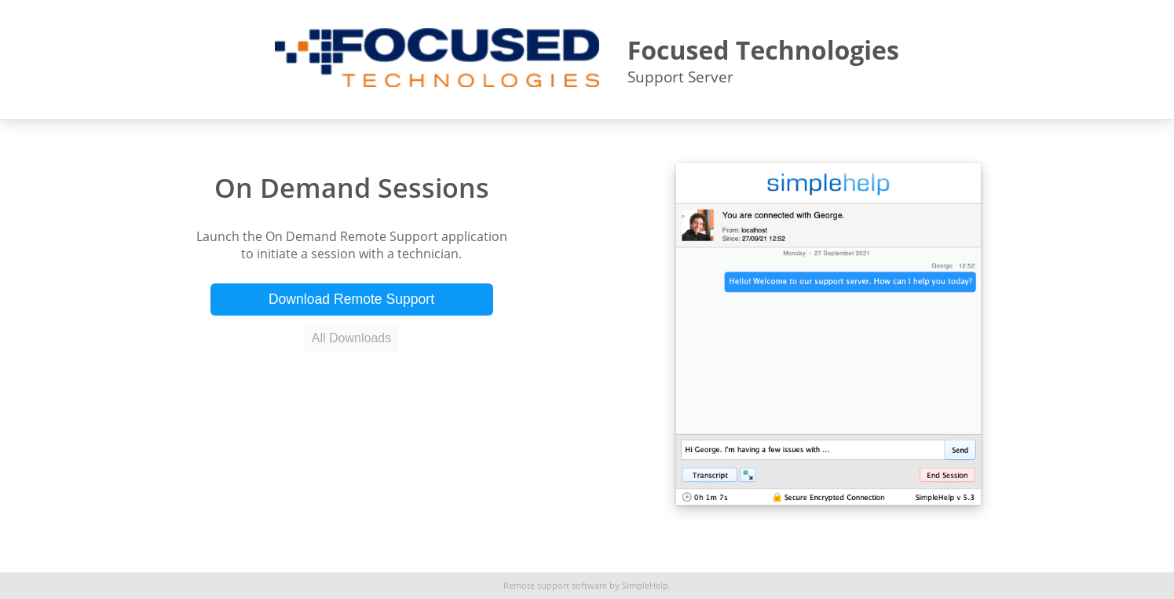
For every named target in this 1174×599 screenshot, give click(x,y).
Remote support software (555, 585)
